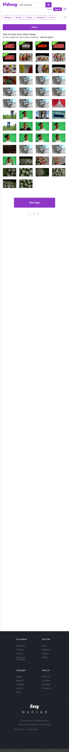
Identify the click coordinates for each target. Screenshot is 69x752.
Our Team (46, 680)
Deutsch (19, 688)
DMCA (44, 657)
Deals (44, 646)
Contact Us (46, 688)
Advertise (46, 650)
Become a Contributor (21, 658)
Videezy (19, 653)
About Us (46, 677)
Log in (49, 9)
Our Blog (45, 684)
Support (45, 653)
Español (19, 680)
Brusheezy (20, 646)
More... (19, 692)
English (19, 677)
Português (20, 684)
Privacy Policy (32, 729)
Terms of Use (19, 729)
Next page (34, 610)
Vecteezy (20, 650)
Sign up (58, 9)
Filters (34, 27)
